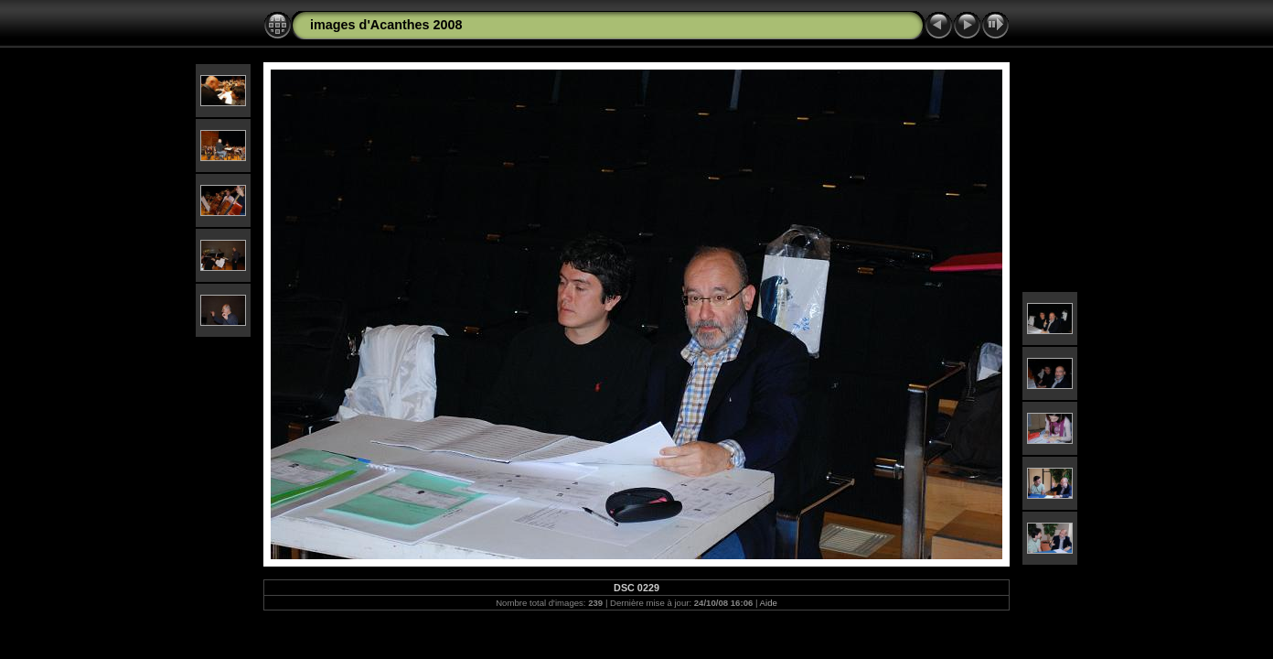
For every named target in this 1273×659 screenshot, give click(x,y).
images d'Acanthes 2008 (386, 24)
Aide (768, 603)
